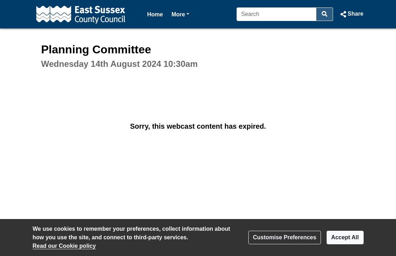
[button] (351, 14)
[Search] (277, 14)
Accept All (345, 237)
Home (155, 14)
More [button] (180, 13)
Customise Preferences (284, 237)
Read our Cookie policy (64, 246)
